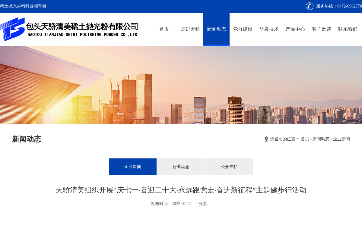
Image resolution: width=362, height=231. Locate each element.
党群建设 (242, 29)
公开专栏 (229, 166)
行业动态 (181, 166)
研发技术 (269, 29)
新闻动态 (216, 29)
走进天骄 (190, 29)
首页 (164, 29)
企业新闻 (341, 139)
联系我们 (347, 29)
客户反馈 (321, 29)
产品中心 (295, 29)
